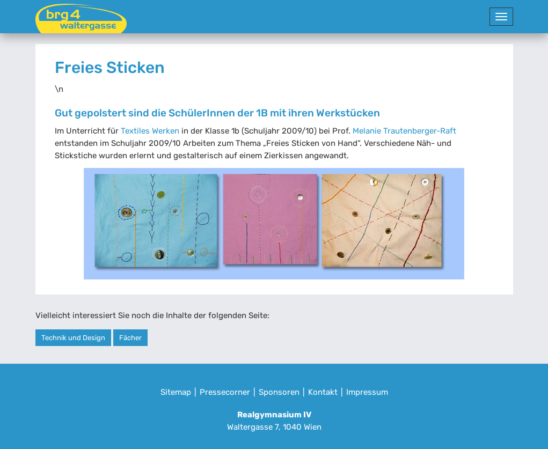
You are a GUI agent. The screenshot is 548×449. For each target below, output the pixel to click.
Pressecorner (225, 392)
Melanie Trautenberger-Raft (404, 131)
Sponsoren (279, 392)
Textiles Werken (150, 131)
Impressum (367, 392)
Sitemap (175, 392)
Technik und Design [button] (73, 338)
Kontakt (323, 392)
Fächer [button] (130, 338)
